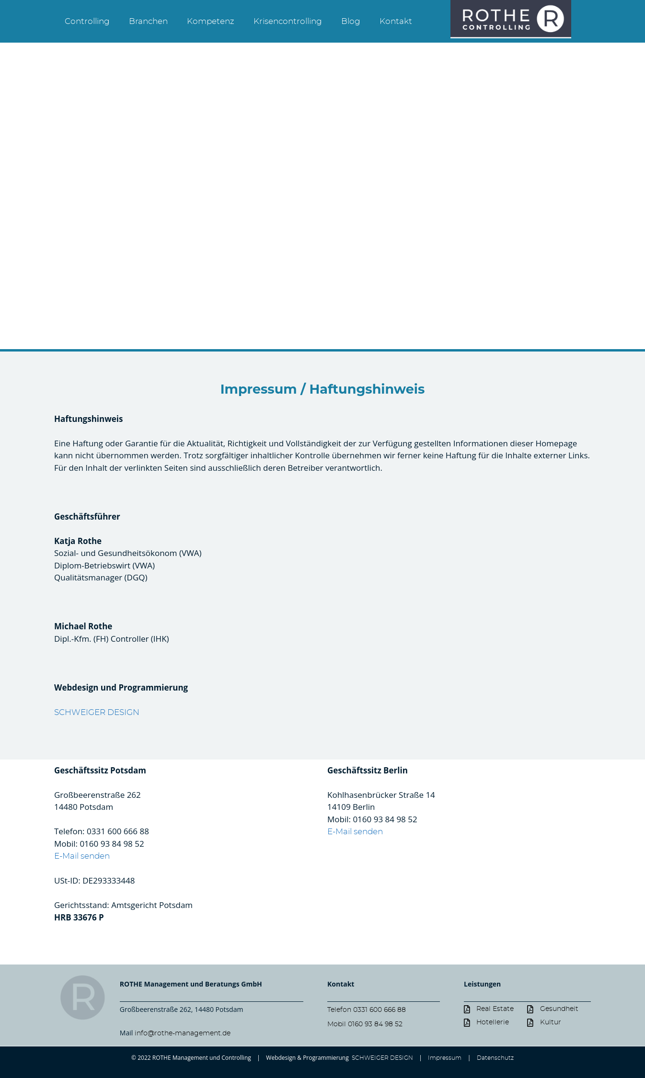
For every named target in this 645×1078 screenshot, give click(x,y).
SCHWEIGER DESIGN (96, 712)
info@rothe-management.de (182, 1033)
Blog (350, 21)
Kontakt (396, 21)
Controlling (87, 21)
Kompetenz (210, 21)
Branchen (148, 21)
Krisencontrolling (287, 21)
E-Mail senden (82, 856)
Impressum (444, 1058)
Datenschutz (495, 1058)
